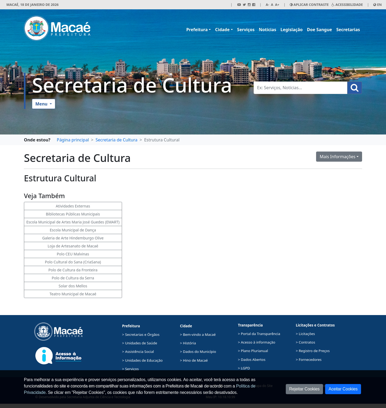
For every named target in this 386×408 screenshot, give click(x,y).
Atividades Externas (73, 206)
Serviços (246, 29)
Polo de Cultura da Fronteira (73, 269)
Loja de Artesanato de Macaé (73, 245)
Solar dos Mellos (73, 285)
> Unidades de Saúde (139, 343)
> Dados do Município (198, 351)
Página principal (73, 140)
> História (188, 343)
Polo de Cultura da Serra (73, 277)
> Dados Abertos (251, 359)
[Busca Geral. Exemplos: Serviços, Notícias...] (300, 87)
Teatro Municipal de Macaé (72, 293)
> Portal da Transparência (259, 333)
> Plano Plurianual (253, 350)
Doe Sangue (319, 29)
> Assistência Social (138, 351)
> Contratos (305, 342)
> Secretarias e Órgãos (141, 334)
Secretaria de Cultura (132, 84)
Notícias (267, 29)
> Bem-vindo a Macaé (198, 334)
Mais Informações (337, 157)
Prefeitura (197, 29)
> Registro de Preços (313, 350)
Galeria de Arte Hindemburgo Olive (73, 237)
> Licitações (305, 333)
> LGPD (244, 368)
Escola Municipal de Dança (73, 229)
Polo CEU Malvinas (73, 253)
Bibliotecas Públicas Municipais (73, 214)
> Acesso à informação (256, 342)
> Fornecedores (309, 359)
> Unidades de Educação (142, 360)
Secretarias (348, 29)
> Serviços (130, 368)
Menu (42, 104)
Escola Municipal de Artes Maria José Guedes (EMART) (73, 222)
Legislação (291, 29)
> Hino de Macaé (194, 360)
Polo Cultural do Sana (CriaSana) (73, 261)
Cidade (222, 29)
